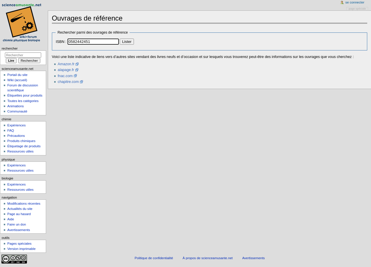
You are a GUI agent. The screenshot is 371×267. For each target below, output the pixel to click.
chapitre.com (68, 82)
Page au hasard (19, 214)
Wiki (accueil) (17, 80)
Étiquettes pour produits (24, 95)
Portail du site (17, 75)
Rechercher (10, 48)
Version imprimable (21, 248)
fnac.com (65, 76)
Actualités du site (19, 208)
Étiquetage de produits (24, 146)
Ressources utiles (20, 151)
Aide (10, 219)
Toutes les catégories (23, 101)
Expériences (16, 125)
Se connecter (355, 2)
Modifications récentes (23, 203)
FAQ (10, 130)
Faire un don (16, 224)
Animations (15, 106)
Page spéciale (357, 8)
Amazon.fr (66, 64)
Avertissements (18, 230)
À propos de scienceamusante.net (208, 258)
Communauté (17, 111)
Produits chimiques (21, 141)
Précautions (16, 135)
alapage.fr (66, 70)
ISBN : (61, 42)
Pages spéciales (19, 243)
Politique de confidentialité (153, 258)
